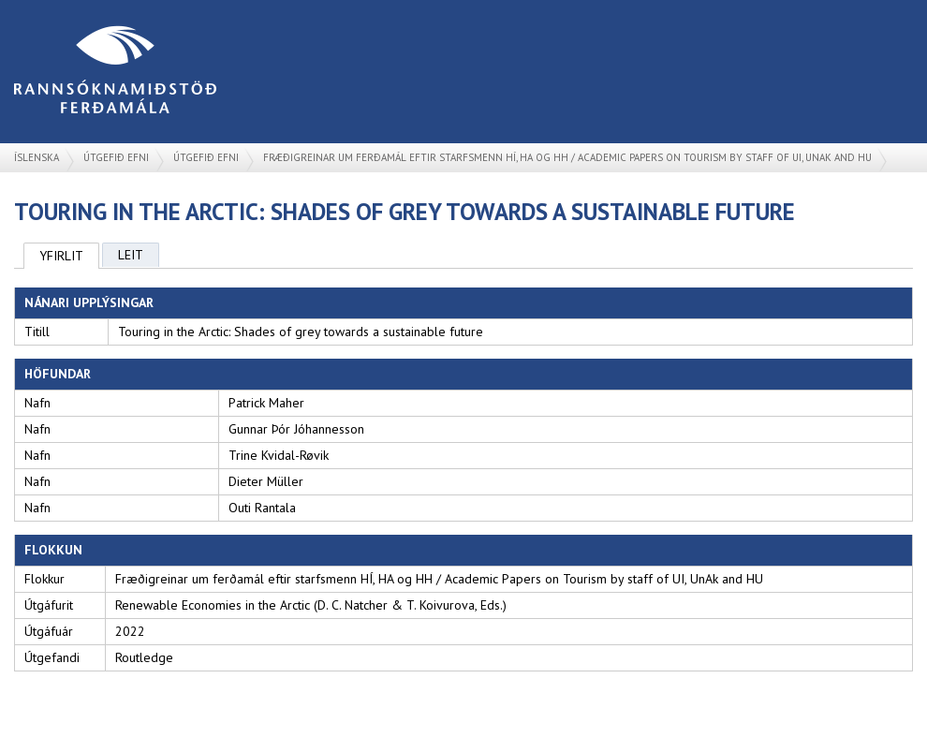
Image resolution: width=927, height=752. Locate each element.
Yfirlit (61, 255)
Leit (130, 254)
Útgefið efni (116, 157)
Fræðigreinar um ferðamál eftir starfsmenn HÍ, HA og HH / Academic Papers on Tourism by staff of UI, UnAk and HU (567, 157)
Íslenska (36, 157)
